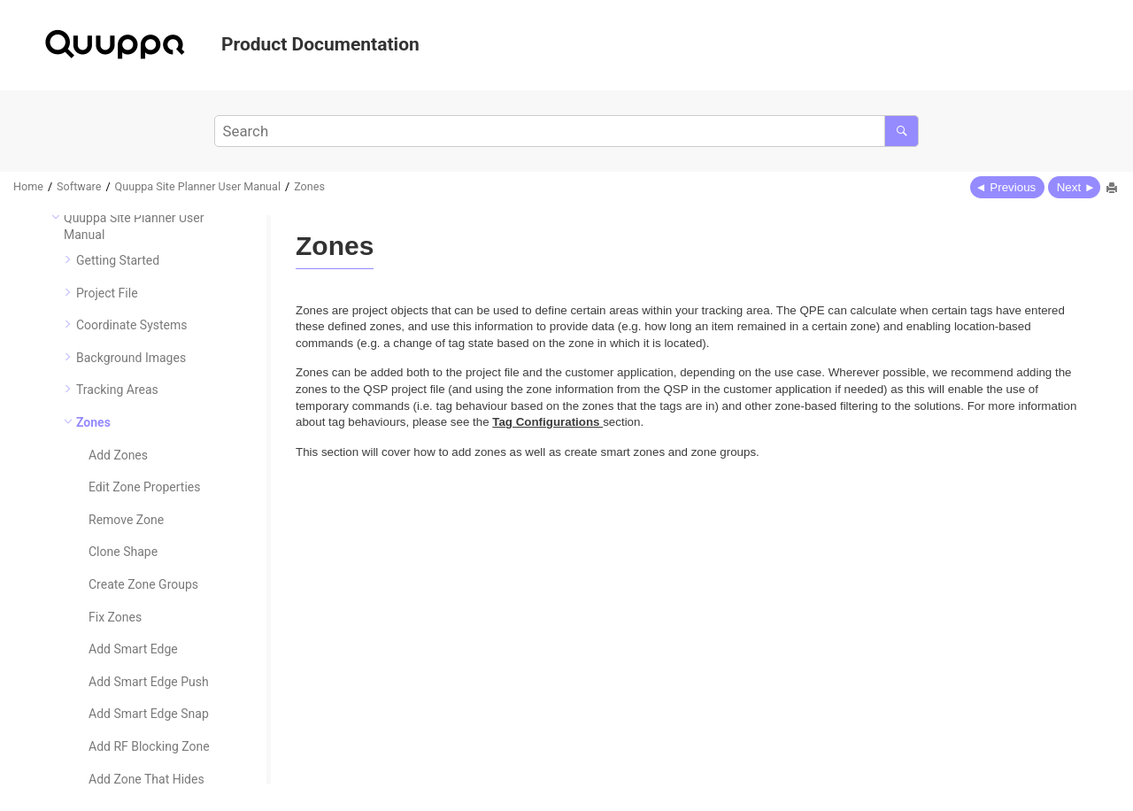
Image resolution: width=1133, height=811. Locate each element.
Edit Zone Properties (144, 487)
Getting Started (117, 260)
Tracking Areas (117, 389)
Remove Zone (126, 520)
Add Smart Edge (133, 649)
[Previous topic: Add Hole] (1007, 187)
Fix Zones (115, 617)
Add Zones (118, 455)
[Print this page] (1113, 189)
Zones (309, 186)
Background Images (131, 358)
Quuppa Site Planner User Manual (198, 186)
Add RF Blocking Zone (149, 746)
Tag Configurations (547, 422)
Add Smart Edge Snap (149, 714)
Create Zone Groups (143, 584)
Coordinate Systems (132, 325)
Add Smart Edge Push (149, 682)
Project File (107, 293)
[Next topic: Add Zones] (1074, 187)
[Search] (901, 131)
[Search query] (566, 131)
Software (79, 186)
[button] (57, 217)
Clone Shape (123, 552)
